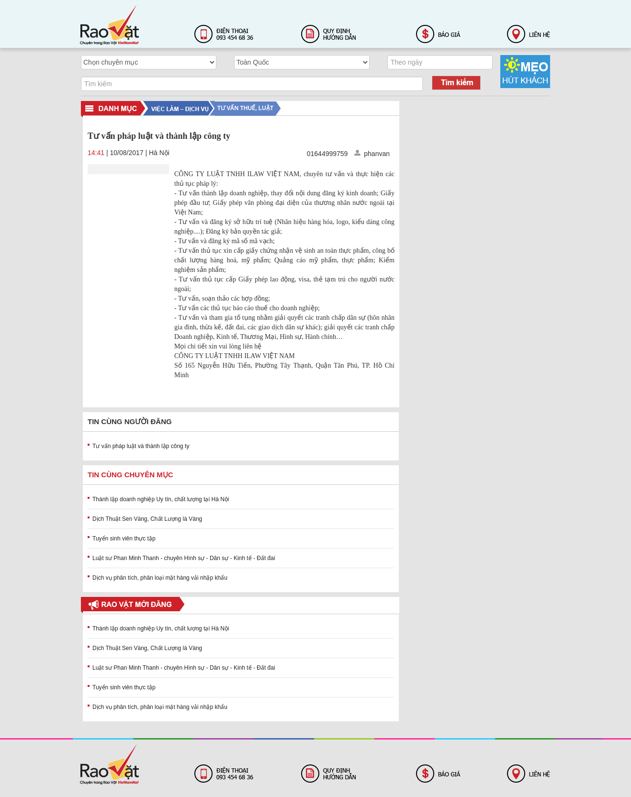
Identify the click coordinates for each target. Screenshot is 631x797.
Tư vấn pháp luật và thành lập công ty (140, 446)
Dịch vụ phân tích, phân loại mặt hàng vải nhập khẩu (159, 577)
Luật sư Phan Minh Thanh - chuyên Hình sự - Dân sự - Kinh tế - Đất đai (183, 558)
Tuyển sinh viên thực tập (124, 538)
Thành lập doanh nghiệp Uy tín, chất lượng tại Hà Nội (160, 499)
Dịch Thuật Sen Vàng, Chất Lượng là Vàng (147, 519)
